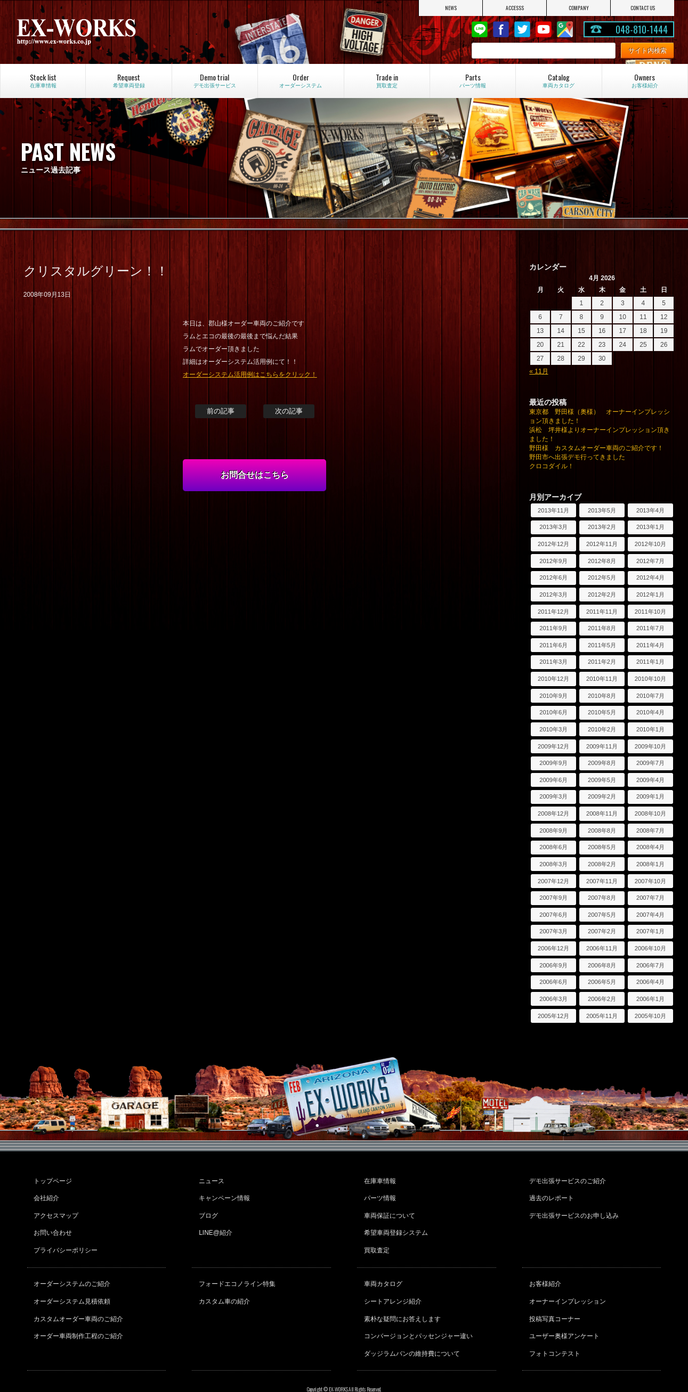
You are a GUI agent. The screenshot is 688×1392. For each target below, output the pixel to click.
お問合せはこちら (255, 474)
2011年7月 (650, 628)
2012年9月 (553, 561)
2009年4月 (650, 780)
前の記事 (220, 411)
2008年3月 (553, 864)
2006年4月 (650, 982)
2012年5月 (602, 577)
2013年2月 (602, 527)
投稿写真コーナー (553, 1296)
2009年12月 (553, 746)
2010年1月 (650, 729)
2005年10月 (650, 1016)
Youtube (544, 29)
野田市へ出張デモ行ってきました (577, 457)
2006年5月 (602, 982)
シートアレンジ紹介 (391, 1282)
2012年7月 (650, 561)
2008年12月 (553, 813)
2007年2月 (602, 931)
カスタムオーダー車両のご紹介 (77, 1296)
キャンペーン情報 (222, 1194)
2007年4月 (650, 914)
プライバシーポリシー (64, 1237)
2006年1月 (650, 999)
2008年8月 (602, 830)
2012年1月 (650, 594)
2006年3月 (553, 999)
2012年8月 (602, 561)
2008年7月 (650, 830)
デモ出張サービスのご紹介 (566, 1179)
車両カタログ (381, 1268)
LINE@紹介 (214, 1222)
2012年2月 (602, 594)
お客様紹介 (544, 1268)
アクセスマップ (55, 1208)
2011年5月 (602, 645)
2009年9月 (553, 763)
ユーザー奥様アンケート (563, 1311)
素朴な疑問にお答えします (400, 1296)
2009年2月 (602, 796)
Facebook (501, 29)
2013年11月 (553, 510)
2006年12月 (553, 948)
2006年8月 (602, 965)
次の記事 (289, 411)
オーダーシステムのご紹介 (71, 1268)
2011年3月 (553, 661)
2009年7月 (650, 763)
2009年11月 (602, 746)
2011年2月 (602, 661)
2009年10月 (650, 746)
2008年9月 (553, 830)
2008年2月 (602, 864)
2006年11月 (602, 948)
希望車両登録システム (394, 1222)
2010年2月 (602, 729)
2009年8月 (602, 763)
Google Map (565, 29)
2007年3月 (553, 931)
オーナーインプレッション (566, 1282)
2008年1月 (650, 864)
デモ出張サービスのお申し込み (572, 1208)
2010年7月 (650, 696)
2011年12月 (553, 611)
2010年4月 (650, 712)
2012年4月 (650, 577)
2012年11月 (602, 544)
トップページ (52, 1179)
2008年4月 (650, 847)
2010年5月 (602, 712)
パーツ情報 (378, 1194)
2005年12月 (553, 1016)
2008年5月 (602, 847)
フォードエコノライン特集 (235, 1268)
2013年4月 (650, 510)
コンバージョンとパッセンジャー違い (416, 1311)
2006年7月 (650, 965)
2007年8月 (602, 897)
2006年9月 (553, 965)
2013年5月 (602, 510)
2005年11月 (602, 1016)
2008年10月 (650, 813)
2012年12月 (553, 544)
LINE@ (480, 29)
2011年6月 (553, 645)
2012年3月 (553, 594)
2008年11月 (602, 813)
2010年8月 (602, 696)
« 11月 (538, 371)
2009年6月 (553, 780)
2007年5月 (602, 914)
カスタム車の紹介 (222, 1282)
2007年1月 (650, 931)
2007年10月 (650, 881)
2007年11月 (602, 881)
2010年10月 (650, 678)
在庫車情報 (378, 1179)
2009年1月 (650, 796)
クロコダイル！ (551, 466)
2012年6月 (553, 577)
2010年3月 (553, 729)
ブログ (206, 1208)
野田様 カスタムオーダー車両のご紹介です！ (596, 448)
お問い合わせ (52, 1222)
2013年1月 (650, 527)
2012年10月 (650, 544)
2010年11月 (602, 678)
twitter (522, 29)
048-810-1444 (642, 29)
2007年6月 (553, 914)
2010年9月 (553, 696)
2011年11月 (602, 611)
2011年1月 (650, 661)
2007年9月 (553, 897)
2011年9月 (553, 628)
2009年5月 (602, 780)
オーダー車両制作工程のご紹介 (77, 1311)
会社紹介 (45, 1194)
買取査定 (375, 1237)
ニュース (210, 1179)
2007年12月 (553, 881)
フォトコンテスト (553, 1325)
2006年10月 (650, 948)
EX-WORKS (113, 32)
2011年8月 (602, 628)
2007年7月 (650, 897)
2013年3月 (553, 527)
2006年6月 (553, 982)
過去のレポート (550, 1194)
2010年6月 (553, 712)
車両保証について (388, 1208)
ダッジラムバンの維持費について (410, 1325)
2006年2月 (602, 999)
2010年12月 (553, 678)
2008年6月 (553, 847)
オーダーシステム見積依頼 (71, 1282)
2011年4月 (650, 645)
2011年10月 (650, 611)
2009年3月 (553, 796)
